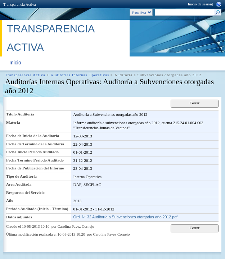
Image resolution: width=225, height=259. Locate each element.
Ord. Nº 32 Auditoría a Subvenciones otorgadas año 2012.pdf (125, 217)
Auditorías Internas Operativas (79, 75)
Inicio (15, 62)
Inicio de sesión (200, 4)
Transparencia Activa (19, 4)
